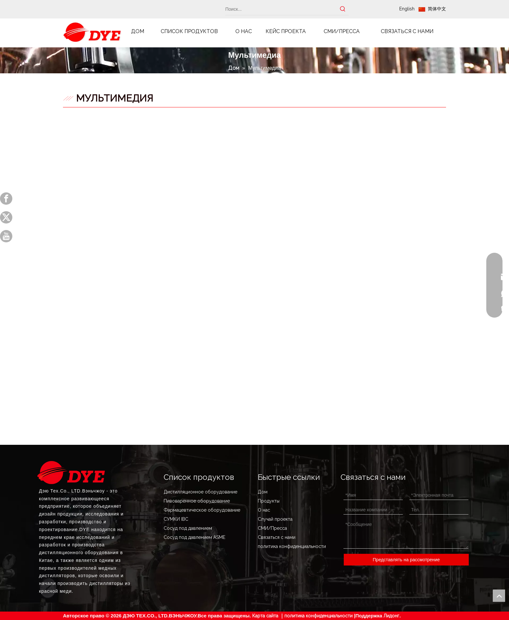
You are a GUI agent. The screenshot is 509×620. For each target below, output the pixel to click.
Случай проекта (275, 519)
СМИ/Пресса (272, 528)
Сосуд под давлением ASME (194, 537)
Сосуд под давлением (188, 528)
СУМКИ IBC (176, 519)
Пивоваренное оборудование (197, 501)
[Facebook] (6, 198)
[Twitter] (6, 217)
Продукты (268, 501)
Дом (262, 491)
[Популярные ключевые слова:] (343, 9)
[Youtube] (6, 236)
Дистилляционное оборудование (200, 491)
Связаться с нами (276, 537)
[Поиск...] (281, 9)
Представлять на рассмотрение (406, 559)
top (499, 596)
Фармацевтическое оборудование (202, 510)
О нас (264, 510)
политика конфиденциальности (292, 546)
